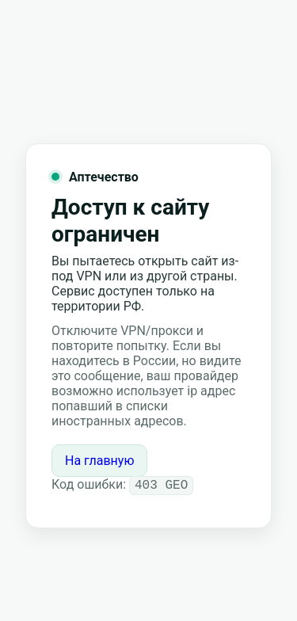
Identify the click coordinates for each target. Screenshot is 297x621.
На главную (99, 459)
